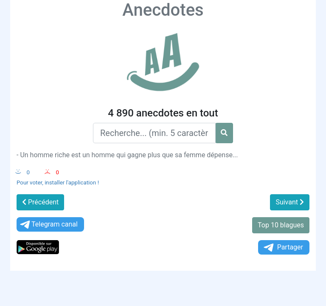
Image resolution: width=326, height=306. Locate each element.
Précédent (40, 202)
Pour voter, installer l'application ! (58, 182)
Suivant (289, 202)
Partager (282, 247)
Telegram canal (48, 224)
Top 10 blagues (281, 225)
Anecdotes (162, 10)
